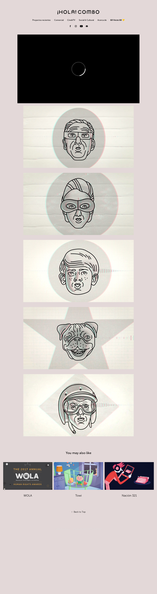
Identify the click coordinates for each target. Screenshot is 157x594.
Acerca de (102, 20)
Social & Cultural (86, 20)
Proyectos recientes (41, 20)
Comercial (59, 20)
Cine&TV (71, 20)
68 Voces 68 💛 (117, 20)
